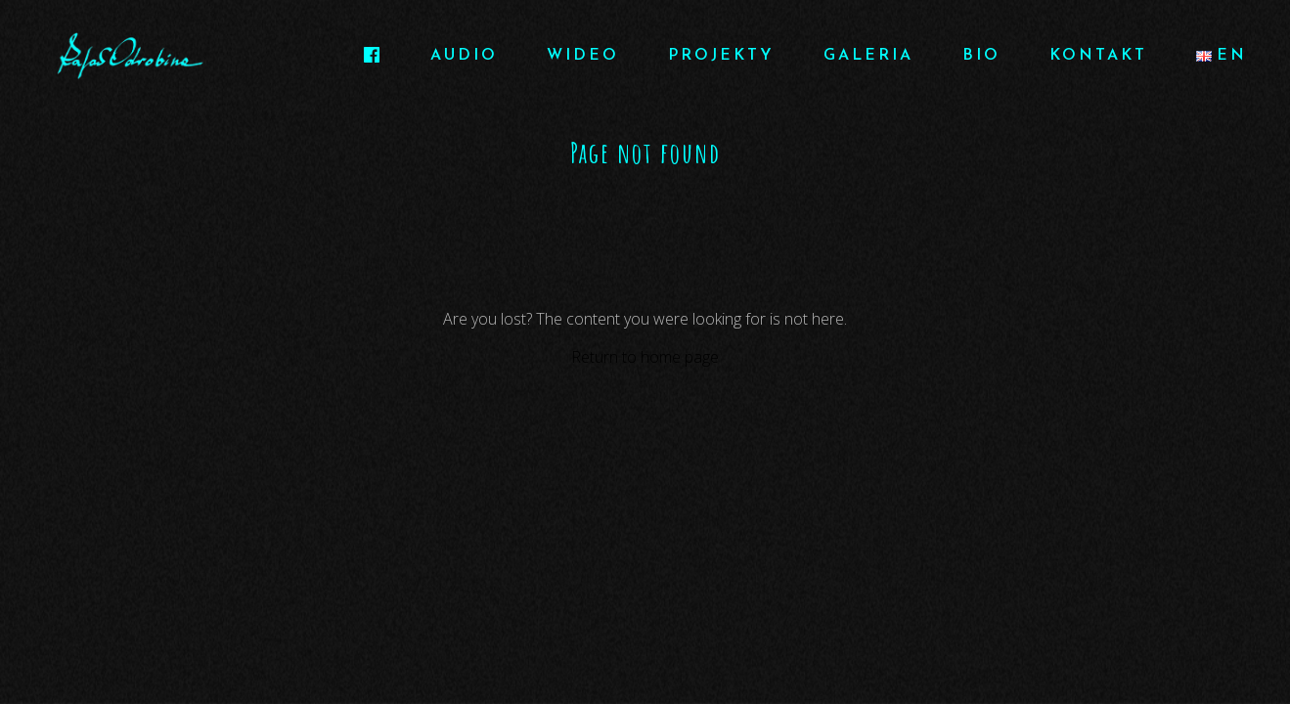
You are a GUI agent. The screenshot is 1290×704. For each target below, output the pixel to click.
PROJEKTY (721, 56)
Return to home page (645, 357)
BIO (981, 56)
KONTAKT (1098, 56)
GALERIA (868, 56)
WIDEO (583, 56)
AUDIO (464, 56)
